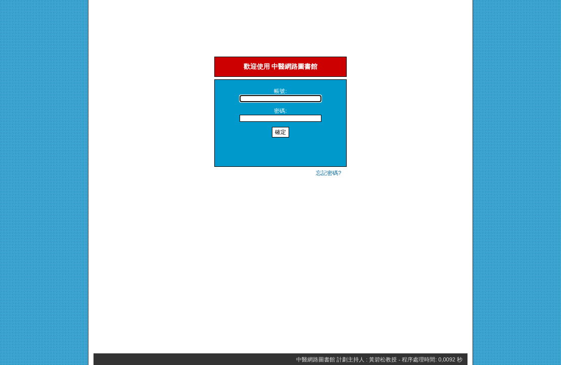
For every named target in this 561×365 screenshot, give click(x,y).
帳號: (280, 91)
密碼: (280, 111)
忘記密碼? (328, 173)
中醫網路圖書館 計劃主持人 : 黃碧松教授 (346, 359)
